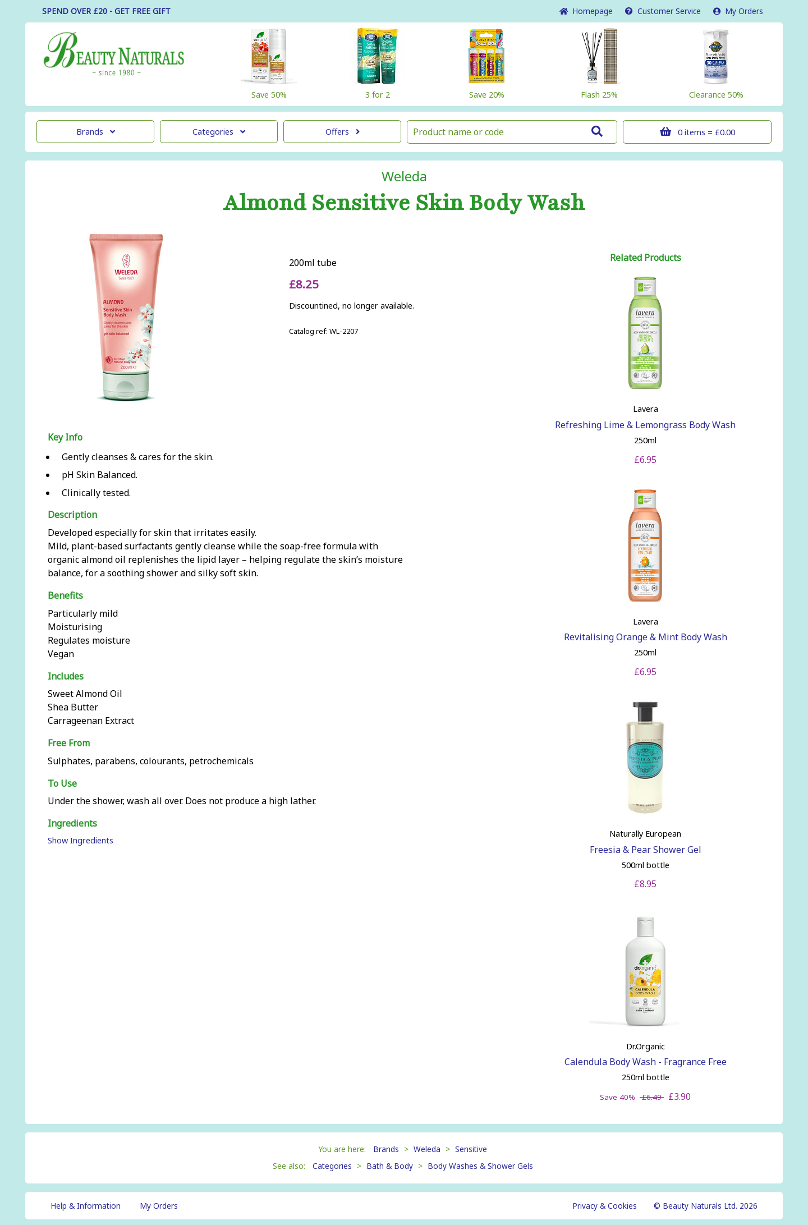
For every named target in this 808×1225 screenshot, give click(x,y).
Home (586, 11)
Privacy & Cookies (604, 1205)
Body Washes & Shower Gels (480, 1165)
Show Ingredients (80, 840)
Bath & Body (389, 1165)
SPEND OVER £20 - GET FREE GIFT (106, 11)
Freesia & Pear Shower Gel (645, 849)
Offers (342, 131)
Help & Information (85, 1205)
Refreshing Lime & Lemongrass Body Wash (645, 425)
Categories (218, 131)
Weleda (404, 176)
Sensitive (471, 1149)
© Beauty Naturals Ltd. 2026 (706, 1205)
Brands (95, 131)
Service (663, 11)
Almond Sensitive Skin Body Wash (404, 203)
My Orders (738, 11)
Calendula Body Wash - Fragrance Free (645, 1062)
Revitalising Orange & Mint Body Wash (645, 637)
